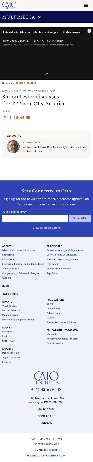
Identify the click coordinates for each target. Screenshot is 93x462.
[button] (46, 17)
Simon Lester (32, 142)
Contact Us (46, 416)
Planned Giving (10, 315)
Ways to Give (9, 306)
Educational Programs (62, 330)
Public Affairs (9, 259)
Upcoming (7, 332)
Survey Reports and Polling (61, 322)
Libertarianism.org (46, 444)
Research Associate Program (62, 339)
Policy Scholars (10, 353)
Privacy (46, 423)
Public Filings (54, 313)
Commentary (53, 308)
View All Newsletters (46, 228)
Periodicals (54, 246)
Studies (51, 318)
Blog (5, 286)
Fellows (6, 362)
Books (50, 304)
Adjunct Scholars (11, 357)
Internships (53, 334)
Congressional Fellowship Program (21, 273)
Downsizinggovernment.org (46, 456)
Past (4, 336)
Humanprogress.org (46, 450)
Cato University (55, 343)
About (6, 246)
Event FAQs (8, 341)
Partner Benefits (11, 310)
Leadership (8, 255)
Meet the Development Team (18, 320)
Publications (56, 300)
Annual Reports (10, 269)
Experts (7, 349)
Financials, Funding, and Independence (23, 264)
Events (7, 328)
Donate (7, 302)
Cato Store (10, 294)
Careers (6, 278)
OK (46, 73)
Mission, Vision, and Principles (18, 250)
